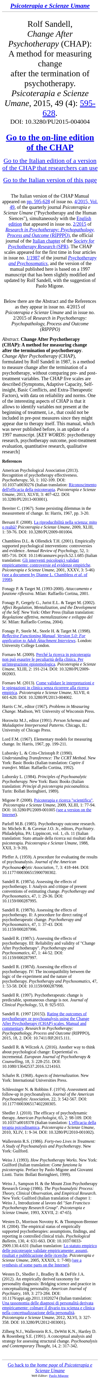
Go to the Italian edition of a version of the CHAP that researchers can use (50, 164)
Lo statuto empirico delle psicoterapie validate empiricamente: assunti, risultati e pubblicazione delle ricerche (49, 1250)
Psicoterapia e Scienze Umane (50, 5)
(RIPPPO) (49, 232)
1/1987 (33, 258)
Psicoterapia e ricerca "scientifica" (63, 800)
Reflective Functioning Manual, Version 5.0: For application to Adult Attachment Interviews (43, 638)
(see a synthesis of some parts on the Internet (42, 1262)
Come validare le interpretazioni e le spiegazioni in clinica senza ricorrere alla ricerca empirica (48, 688)
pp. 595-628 (38, 201)
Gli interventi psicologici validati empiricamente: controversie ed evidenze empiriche (46, 562)
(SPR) (51, 243)
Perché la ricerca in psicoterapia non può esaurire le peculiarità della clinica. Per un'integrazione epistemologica (46, 659)
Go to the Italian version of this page (50, 179)
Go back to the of (50, 1367)
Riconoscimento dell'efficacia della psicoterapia (49, 487)
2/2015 (79, 224)
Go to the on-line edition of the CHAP (50, 142)
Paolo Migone (59, 1376)
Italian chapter (46, 241)
